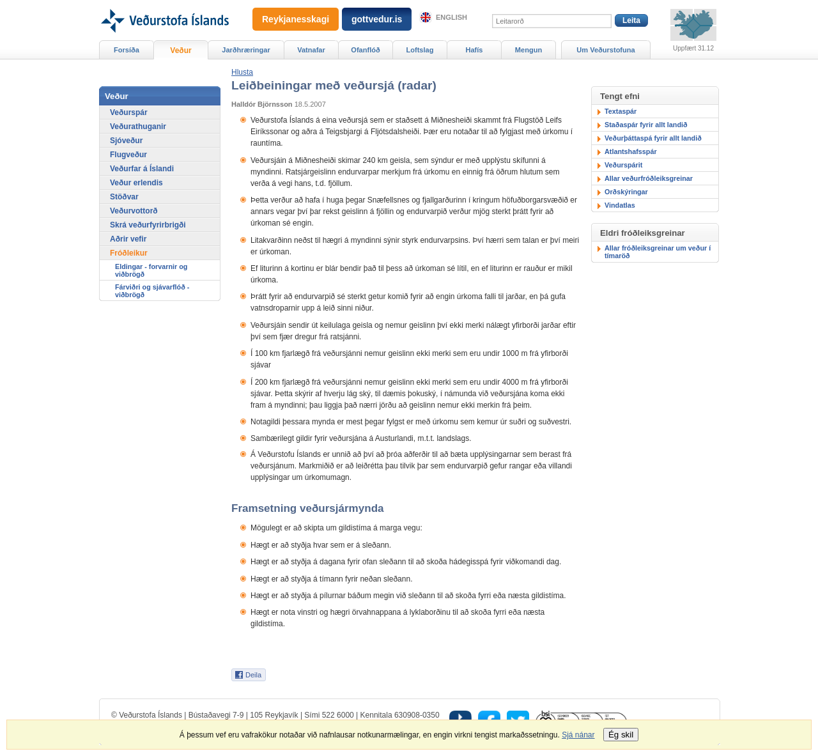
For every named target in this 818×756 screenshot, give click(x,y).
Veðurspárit (623, 165)
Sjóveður (126, 140)
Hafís (474, 50)
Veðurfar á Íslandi (142, 168)
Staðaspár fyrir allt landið (646, 124)
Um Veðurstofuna (605, 50)
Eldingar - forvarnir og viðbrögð (151, 270)
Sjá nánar (578, 734)
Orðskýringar (626, 192)
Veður (180, 50)
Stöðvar (124, 196)
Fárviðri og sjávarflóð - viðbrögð (152, 290)
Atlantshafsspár (631, 151)
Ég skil (620, 734)
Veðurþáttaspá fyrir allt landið (653, 138)
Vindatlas (620, 205)
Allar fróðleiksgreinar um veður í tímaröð (658, 251)
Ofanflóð (365, 50)
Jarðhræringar (246, 50)
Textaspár (621, 111)
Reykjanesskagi (295, 19)
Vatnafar (311, 50)
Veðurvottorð (134, 210)
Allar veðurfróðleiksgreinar (649, 178)
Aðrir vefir (128, 239)
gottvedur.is (376, 19)
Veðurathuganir (138, 126)
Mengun (528, 50)
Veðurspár (129, 112)
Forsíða (126, 50)
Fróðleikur (129, 253)
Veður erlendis (136, 182)
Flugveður (128, 154)
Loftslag (420, 50)
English (451, 17)
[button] (242, 72)
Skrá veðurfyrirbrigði (148, 224)
